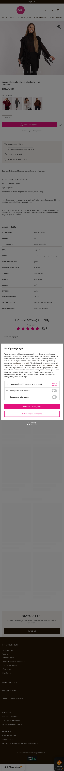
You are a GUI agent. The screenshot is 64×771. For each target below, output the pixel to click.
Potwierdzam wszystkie (32, 406)
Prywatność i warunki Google (47, 365)
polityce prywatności (21, 363)
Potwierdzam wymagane (32, 414)
